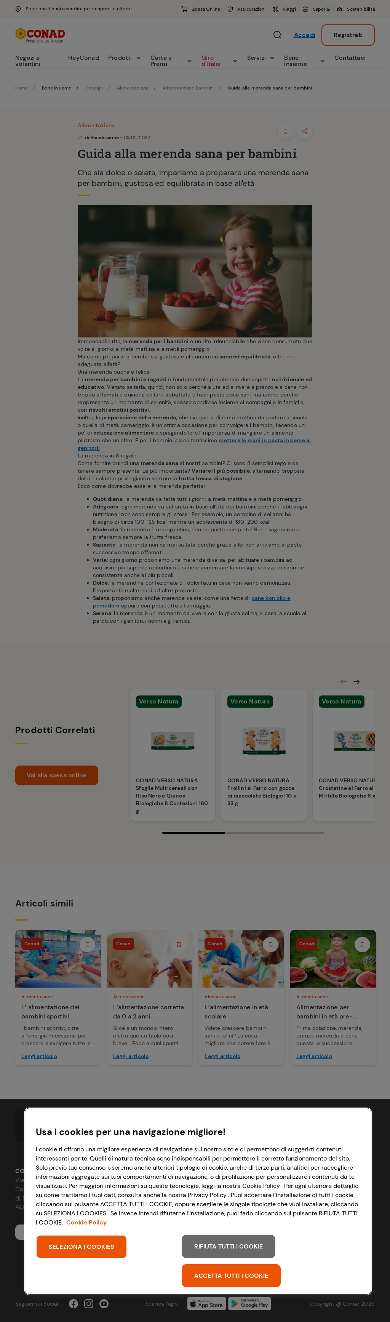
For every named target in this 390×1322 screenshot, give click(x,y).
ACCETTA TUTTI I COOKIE (231, 1276)
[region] (198, 1201)
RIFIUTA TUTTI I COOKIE (228, 1246)
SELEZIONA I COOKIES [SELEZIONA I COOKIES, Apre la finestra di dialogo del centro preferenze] (81, 1247)
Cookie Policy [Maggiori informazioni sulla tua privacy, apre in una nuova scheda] (86, 1222)
